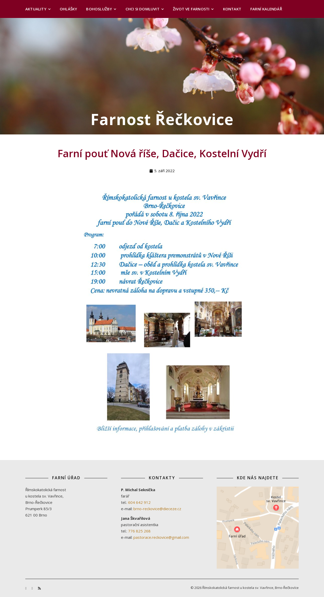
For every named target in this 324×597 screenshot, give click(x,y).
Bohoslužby (99, 8)
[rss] (39, 588)
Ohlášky (68, 8)
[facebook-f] (26, 588)
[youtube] (33, 588)
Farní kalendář (266, 8)
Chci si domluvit (142, 8)
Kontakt (232, 8)
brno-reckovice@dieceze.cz (157, 508)
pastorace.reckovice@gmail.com (161, 537)
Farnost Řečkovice (162, 119)
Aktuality (35, 8)
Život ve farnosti (191, 8)
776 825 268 (139, 530)
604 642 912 (139, 502)
